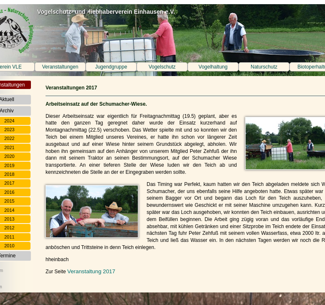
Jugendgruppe (111, 67)
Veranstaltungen (60, 67)
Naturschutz (264, 67)
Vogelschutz (162, 67)
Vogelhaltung (212, 67)
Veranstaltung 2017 (91, 271)
